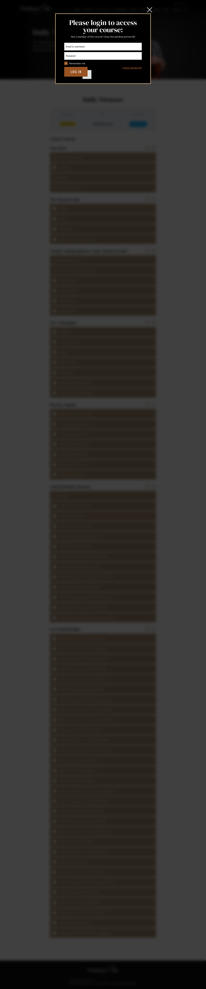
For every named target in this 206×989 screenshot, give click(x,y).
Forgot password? (132, 67)
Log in (76, 71)
